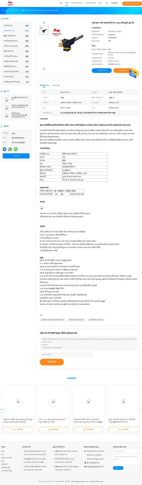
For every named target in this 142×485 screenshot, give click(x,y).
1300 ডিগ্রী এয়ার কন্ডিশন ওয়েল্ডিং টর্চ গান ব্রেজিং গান (66, 452)
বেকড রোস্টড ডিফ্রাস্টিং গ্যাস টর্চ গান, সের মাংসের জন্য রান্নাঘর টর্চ (35, 452)
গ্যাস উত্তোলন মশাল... (16, 41)
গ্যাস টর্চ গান (16, 26)
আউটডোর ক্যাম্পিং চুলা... (16, 82)
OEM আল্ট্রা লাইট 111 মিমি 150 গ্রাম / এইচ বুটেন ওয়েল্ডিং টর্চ (67, 468)
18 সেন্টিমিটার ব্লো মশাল (96, 320)
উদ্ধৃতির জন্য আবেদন (132, 3)
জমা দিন (52, 361)
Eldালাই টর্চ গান (16, 36)
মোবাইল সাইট (5, 467)
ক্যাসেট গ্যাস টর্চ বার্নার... (16, 72)
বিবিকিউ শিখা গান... (16, 66)
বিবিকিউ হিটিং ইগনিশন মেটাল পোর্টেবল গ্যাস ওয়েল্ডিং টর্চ (64, 460)
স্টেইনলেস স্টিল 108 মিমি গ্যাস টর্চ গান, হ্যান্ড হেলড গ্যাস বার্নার (35, 468)
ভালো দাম (102, 70)
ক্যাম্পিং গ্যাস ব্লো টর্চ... (16, 46)
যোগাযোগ (16, 156)
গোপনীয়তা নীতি (6, 471)
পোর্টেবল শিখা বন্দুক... (16, 56)
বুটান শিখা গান (16, 51)
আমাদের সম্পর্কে (6, 458)
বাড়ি (2, 451)
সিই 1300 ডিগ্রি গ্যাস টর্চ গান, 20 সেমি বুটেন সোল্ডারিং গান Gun (34, 460)
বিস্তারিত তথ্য (44, 85)
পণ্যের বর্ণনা (56, 85)
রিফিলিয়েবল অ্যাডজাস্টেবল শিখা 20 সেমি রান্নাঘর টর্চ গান (19, 115)
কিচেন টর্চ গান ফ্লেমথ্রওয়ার (76, 320)
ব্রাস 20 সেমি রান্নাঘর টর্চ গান (19, 98)
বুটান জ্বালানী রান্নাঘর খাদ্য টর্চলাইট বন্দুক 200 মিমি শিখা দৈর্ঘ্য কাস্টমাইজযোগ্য (122, 422)
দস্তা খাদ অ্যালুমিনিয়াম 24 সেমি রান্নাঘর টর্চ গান (20, 106)
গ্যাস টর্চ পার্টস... (16, 77)
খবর (2, 461)
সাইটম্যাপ (4, 464)
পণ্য (2, 454)
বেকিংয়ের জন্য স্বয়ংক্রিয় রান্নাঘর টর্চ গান (53, 320)
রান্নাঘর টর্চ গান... (16, 31)
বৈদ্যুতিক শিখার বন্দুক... (16, 61)
